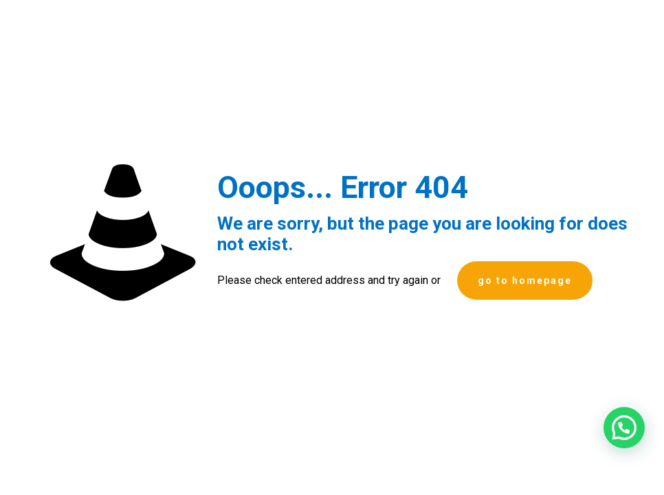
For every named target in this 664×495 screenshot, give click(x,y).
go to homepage (525, 280)
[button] (624, 427)
